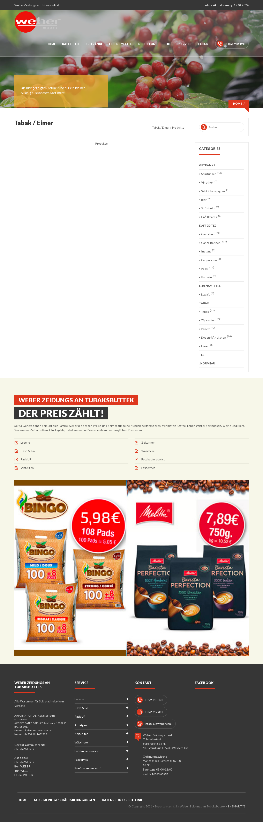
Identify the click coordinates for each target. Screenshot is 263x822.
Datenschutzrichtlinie (122, 800)
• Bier (205, 199)
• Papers (207, 329)
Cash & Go (28, 451)
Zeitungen (148, 442)
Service (185, 44)
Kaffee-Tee (71, 44)
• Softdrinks (209, 208)
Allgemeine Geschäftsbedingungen (64, 800)
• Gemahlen (209, 234)
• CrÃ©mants (210, 217)
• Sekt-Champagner (214, 191)
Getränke (94, 44)
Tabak (203, 44)
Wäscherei (148, 451)
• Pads (206, 268)
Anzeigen (27, 467)
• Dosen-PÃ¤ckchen (215, 337)
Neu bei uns (148, 44)
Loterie (25, 442)
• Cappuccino (210, 260)
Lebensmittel (120, 44)
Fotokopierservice (153, 459)
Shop (168, 44)
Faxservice (148, 467)
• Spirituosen (210, 174)
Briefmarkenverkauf (88, 768)
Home (51, 44)
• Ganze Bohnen (213, 242)
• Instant (207, 251)
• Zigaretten (210, 320)
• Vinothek (208, 182)
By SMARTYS (237, 806)
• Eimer (206, 346)
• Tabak (207, 311)
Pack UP (26, 459)
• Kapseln (207, 277)
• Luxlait (206, 294)
